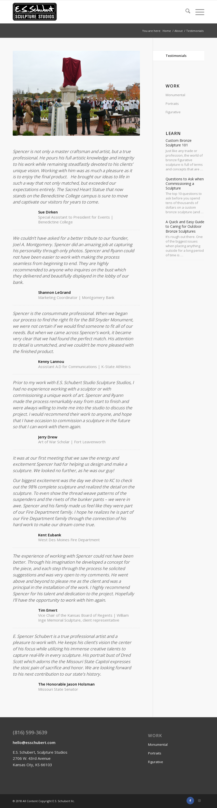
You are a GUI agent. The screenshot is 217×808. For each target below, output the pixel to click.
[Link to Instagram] (199, 800)
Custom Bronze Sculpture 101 (179, 142)
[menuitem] (185, 11)
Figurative (173, 112)
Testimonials (176, 55)
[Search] (185, 11)
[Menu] (197, 11)
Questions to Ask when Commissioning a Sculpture (185, 183)
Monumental (175, 95)
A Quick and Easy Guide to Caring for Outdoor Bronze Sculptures (185, 226)
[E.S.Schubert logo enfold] (35, 11)
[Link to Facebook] (190, 800)
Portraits (172, 103)
